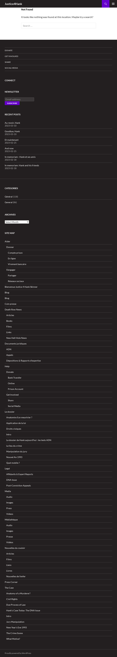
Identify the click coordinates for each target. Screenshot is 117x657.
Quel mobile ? (13, 462)
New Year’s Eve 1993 (16, 627)
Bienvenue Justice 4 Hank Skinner (21, 286)
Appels (9, 355)
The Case (9, 587)
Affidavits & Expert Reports (19, 474)
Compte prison (15, 252)
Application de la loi (16, 423)
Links (8, 332)
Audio (9, 497)
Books (9, 321)
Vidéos (9, 542)
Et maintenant (11, 139)
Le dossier (10, 411)
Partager (12, 275)
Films (9, 326)
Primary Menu (113, 4)
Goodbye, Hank (12, 131)
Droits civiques (13, 428)
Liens (8, 565)
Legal (7, 468)
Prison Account (15, 389)
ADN (8, 349)
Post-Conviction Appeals (18, 485)
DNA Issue (11, 479)
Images (9, 502)
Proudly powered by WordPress (18, 653)
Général (8, 196)
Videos (9, 514)
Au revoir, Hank (12, 122)
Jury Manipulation (15, 621)
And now (9, 148)
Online (11, 383)
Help (7, 366)
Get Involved (11, 56)
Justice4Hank (13, 4)
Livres (9, 570)
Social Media (11, 68)
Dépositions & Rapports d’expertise (23, 360)
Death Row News (13, 309)
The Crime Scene (14, 633)
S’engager (10, 269)
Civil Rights (12, 599)
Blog (7, 292)
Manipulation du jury (16, 451)
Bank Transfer (14, 377)
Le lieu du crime (14, 445)
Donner (10, 247)
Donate (8, 50)
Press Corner (11, 582)
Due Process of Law (16, 604)
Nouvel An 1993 (14, 457)
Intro (8, 434)
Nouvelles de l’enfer (16, 576)
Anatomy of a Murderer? (18, 593)
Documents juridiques (16, 343)
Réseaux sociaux (16, 281)
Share (8, 62)
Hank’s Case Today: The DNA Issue (23, 610)
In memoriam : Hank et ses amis (20, 156)
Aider (7, 241)
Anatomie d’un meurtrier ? (19, 417)
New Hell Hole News (16, 338)
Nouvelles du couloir (15, 548)
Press (9, 508)
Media (8, 491)
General (8, 202)
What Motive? (13, 638)
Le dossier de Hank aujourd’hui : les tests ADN (28, 440)
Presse (9, 536)
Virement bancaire (17, 264)
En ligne (12, 258)
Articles (10, 315)
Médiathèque (11, 519)
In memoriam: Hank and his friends (22, 165)
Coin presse (10, 303)
